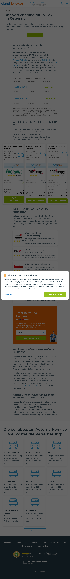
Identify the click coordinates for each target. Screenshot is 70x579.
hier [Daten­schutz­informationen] (37, 289)
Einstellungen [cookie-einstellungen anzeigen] (8, 294)
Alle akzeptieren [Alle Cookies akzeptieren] (55, 294)
